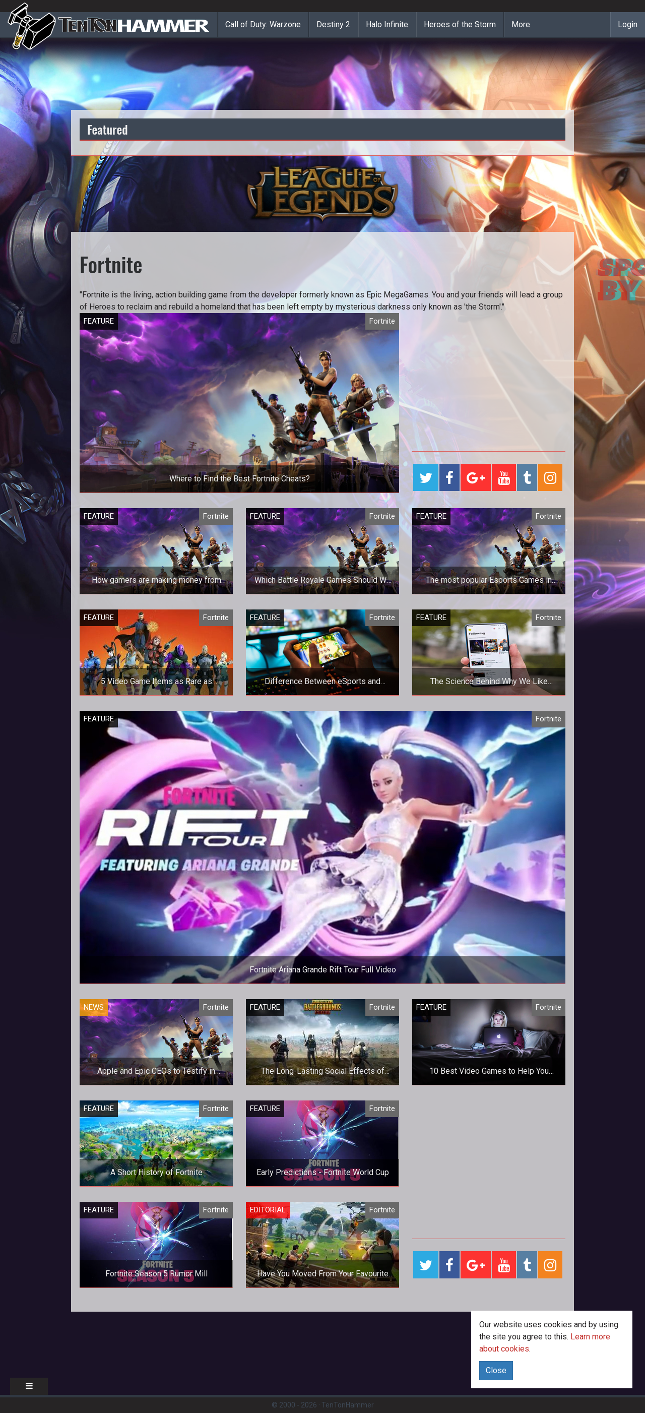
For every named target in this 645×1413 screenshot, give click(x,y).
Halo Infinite (387, 24)
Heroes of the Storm (460, 24)
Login (627, 24)
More (520, 24)
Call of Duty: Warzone (263, 24)
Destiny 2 (333, 24)
